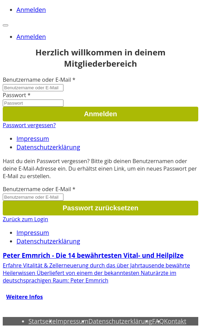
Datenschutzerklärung (48, 147)
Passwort (14, 95)
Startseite (42, 321)
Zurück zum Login (25, 219)
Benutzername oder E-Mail (37, 79)
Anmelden (31, 9)
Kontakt (175, 321)
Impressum (32, 138)
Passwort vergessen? (29, 125)
